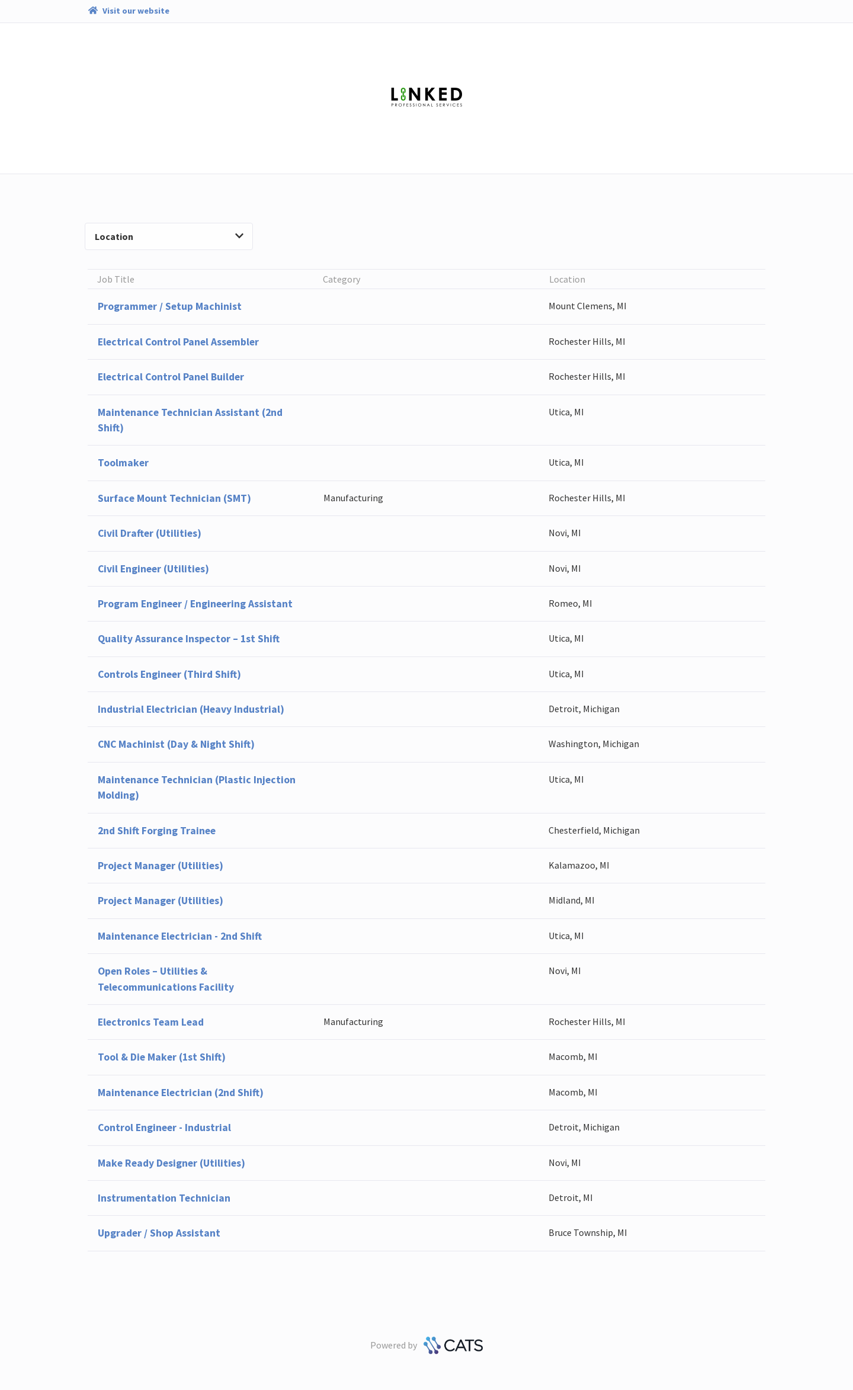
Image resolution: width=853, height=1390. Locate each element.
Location (169, 236)
